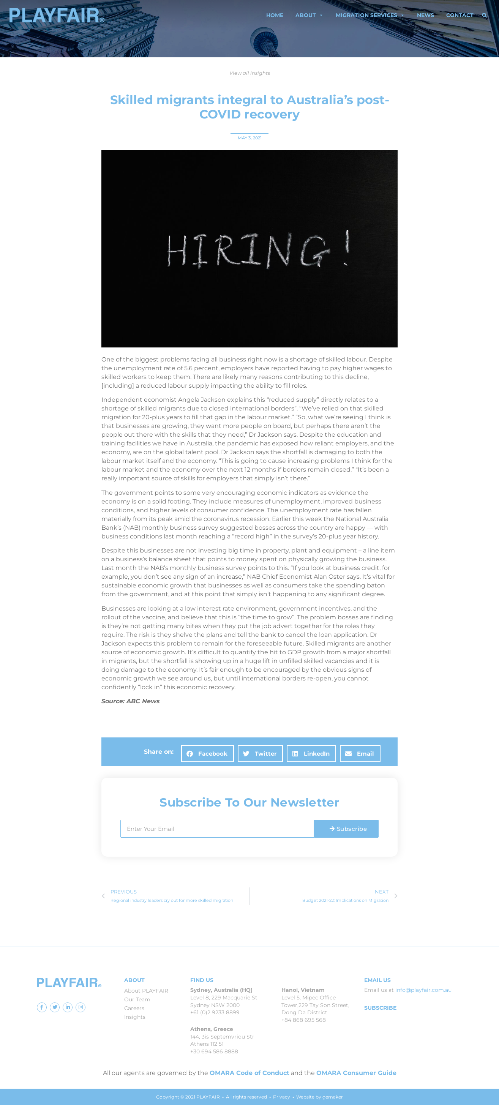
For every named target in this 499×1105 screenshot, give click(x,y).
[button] (485, 15)
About (309, 15)
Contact (460, 15)
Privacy (281, 1097)
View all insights (249, 73)
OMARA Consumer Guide (356, 1073)
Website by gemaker (319, 1097)
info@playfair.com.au (423, 990)
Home (274, 15)
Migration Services (370, 15)
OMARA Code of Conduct (249, 1073)
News (425, 15)
